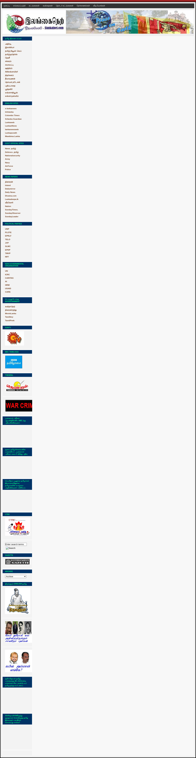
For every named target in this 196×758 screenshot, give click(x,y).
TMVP (7, 253)
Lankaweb (9, 122)
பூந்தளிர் (8, 89)
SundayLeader (11, 216)
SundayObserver (13, 213)
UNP (7, 229)
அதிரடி (8, 44)
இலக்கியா (9, 47)
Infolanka (9, 112)
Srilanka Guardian (13, 119)
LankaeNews (11, 126)
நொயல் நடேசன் (12, 82)
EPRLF (8, 236)
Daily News (10, 192)
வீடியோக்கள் (99, 6)
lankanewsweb (12, 129)
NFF (7, 257)
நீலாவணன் (10, 79)
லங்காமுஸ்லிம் (12, 96)
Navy (7, 162)
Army (7, 159)
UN (6, 271)
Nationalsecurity (12, 155)
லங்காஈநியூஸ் (11, 93)
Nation (8, 206)
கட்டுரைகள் (34, 6)
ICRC (7, 274)
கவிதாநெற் (10, 306)
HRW (7, 285)
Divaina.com (10, 196)
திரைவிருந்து (10, 310)
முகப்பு (6, 6)
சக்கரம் (8, 61)
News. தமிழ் (10, 148)
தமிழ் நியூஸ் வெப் (13, 51)
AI (6, 281)
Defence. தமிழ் (12, 152)
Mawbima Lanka (12, 136)
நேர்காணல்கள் (83, 6)
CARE (8, 292)
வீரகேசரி (9, 203)
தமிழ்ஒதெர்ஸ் (11, 54)
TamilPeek (10, 320)
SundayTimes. (11, 210)
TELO (7, 239)
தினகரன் (9, 182)
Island (8, 185)
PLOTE (8, 232)
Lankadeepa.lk (11, 199)
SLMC (8, 246)
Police (8, 169)
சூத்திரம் (8, 68)
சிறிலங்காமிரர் (11, 72)
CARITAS (9, 278)
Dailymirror (10, 189)
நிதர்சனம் (9, 75)
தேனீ (7, 58)
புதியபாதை (10, 86)
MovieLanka (10, 313)
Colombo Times (12, 115)
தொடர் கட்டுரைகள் (65, 6)
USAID (8, 288)
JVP (7, 243)
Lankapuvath (11, 133)
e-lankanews (10, 108)
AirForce (9, 166)
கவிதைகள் (48, 6)
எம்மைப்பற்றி (19, 6)
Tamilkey (9, 317)
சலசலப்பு (9, 65)
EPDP (7, 250)
